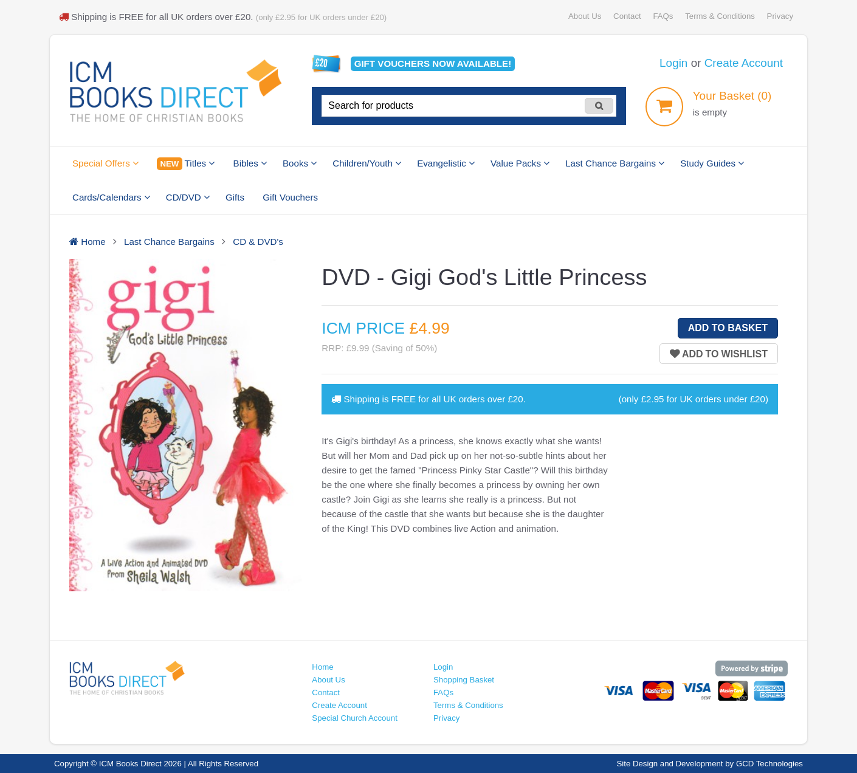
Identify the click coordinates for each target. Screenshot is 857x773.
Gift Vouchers (290, 197)
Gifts (234, 197)
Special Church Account (355, 718)
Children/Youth (366, 163)
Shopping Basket (463, 679)
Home (322, 667)
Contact (627, 16)
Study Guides (712, 163)
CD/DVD (188, 197)
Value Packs (519, 163)
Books (300, 163)
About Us (584, 16)
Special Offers (105, 163)
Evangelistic (446, 163)
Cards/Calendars (111, 197)
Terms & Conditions (720, 16)
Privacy (780, 16)
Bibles (250, 163)
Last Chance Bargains (614, 163)
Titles (186, 163)
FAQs (663, 16)
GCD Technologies (769, 763)
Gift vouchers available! (433, 63)
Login (673, 63)
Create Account (743, 63)
